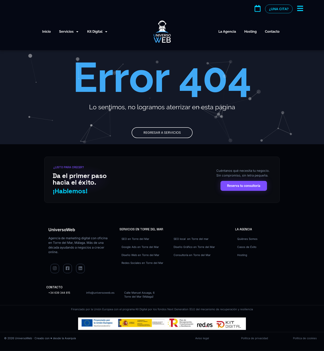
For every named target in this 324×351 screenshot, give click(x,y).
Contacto (272, 32)
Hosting (250, 32)
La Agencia (227, 32)
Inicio (46, 32)
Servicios (69, 31)
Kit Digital (97, 31)
